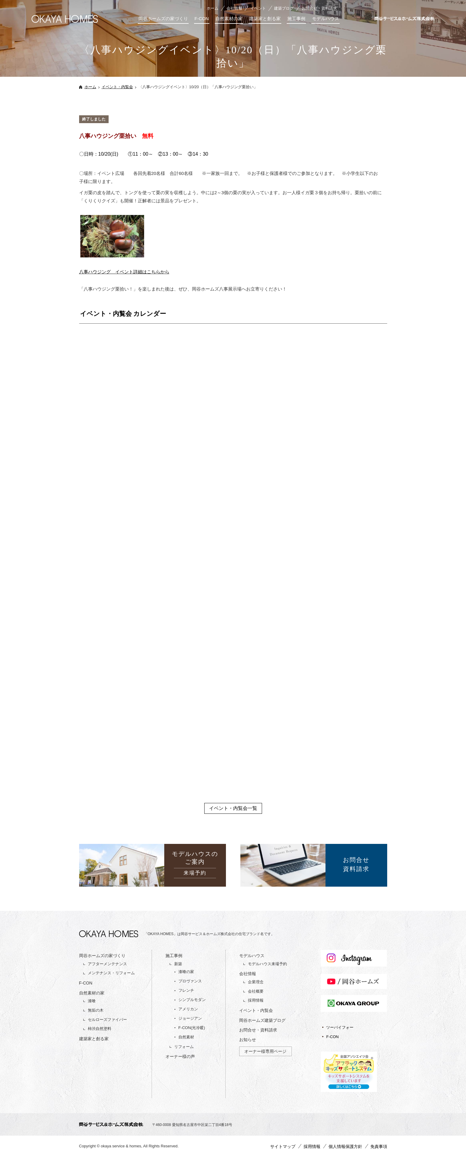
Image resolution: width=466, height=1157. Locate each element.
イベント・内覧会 (117, 87)
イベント (258, 8)
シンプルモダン (192, 999)
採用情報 (256, 1000)
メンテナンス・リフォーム (111, 973)
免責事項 (378, 1146)
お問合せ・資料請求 (319, 8)
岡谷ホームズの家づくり (163, 18)
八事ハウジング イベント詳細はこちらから (124, 271)
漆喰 (92, 1001)
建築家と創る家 (265, 18)
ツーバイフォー (339, 1027)
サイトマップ (282, 1146)
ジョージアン (190, 1018)
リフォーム (184, 1046)
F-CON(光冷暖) (191, 1027)
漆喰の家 (186, 971)
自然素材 (186, 1037)
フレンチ (186, 990)
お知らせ (247, 1039)
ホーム (212, 8)
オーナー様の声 (180, 1056)
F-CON (202, 18)
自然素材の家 (228, 18)
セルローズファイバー (107, 1019)
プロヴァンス (190, 981)
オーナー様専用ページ (265, 1051)
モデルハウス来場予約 (267, 964)
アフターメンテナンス (107, 964)
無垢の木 (95, 1010)
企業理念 (256, 982)
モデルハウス (325, 18)
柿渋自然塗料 (99, 1028)
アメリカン (188, 1009)
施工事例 (296, 18)
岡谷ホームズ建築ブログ (262, 1020)
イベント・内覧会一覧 (233, 808)
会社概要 (256, 991)
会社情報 (234, 8)
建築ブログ (284, 8)
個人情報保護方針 (345, 1146)
